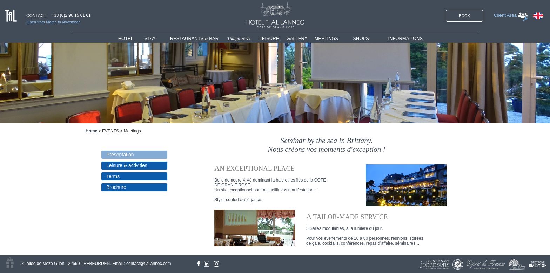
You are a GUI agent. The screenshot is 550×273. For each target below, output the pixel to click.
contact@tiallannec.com (148, 263)
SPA (238, 38)
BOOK (464, 16)
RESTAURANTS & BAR (194, 38)
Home (91, 131)
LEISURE (269, 38)
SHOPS (361, 38)
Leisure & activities (126, 165)
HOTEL (127, 38)
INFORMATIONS (405, 38)
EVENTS (110, 131)
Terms (113, 176)
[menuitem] (131, 38)
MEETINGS (326, 38)
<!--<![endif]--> (332, 191)
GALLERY (297, 38)
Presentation (120, 154)
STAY (150, 38)
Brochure (116, 187)
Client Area (505, 15)
